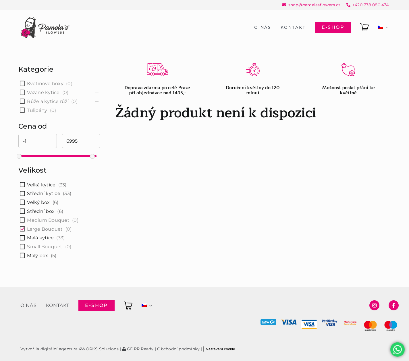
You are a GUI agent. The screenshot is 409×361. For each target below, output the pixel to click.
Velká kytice (41, 185)
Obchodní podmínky (178, 349)
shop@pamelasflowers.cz (314, 4)
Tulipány (37, 110)
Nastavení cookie (220, 349)
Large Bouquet (45, 229)
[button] (11, 349)
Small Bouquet (44, 246)
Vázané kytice (43, 92)
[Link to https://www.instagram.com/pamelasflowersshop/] (374, 305)
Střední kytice (43, 193)
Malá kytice (40, 237)
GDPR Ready (138, 349)
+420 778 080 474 (370, 4)
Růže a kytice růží (47, 101)
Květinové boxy (45, 83)
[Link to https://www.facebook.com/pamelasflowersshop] (394, 305)
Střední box (41, 211)
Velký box (38, 202)
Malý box (37, 255)
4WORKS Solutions (99, 349)
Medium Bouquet (48, 220)
